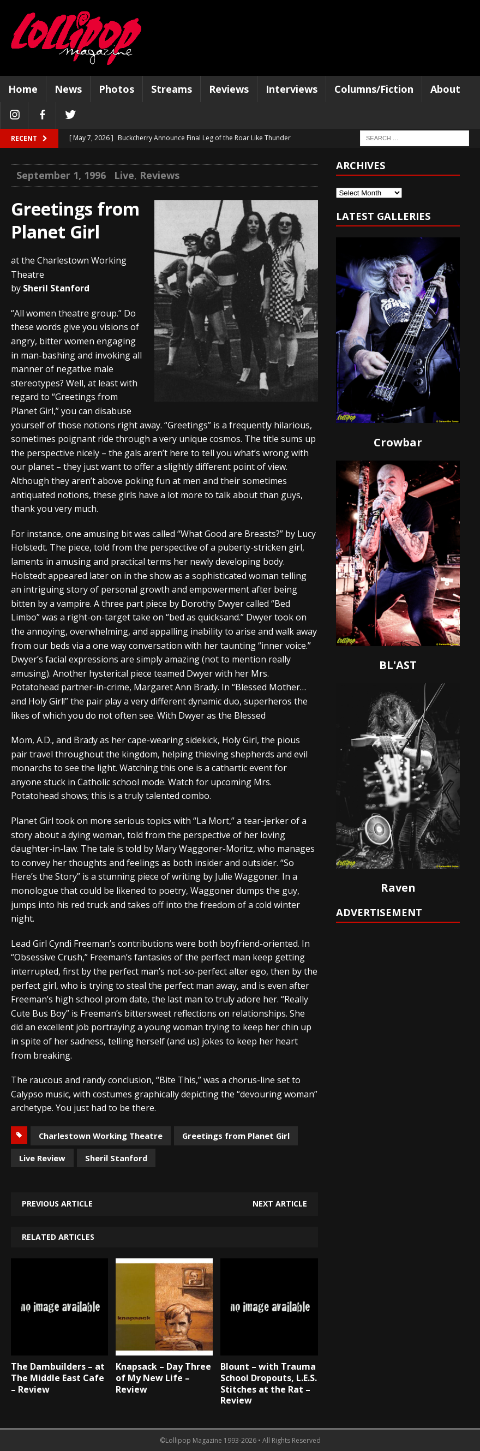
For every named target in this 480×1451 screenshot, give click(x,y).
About (445, 88)
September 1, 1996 (61, 175)
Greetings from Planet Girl (236, 1135)
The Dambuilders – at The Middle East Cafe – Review (58, 1377)
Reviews (229, 88)
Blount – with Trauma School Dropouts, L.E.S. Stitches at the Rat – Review (268, 1383)
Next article (280, 1203)
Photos (116, 88)
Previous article (57, 1203)
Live (124, 175)
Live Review (42, 1158)
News (68, 88)
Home (23, 88)
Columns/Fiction (373, 88)
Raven (398, 887)
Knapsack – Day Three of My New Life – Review (163, 1377)
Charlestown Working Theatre (101, 1135)
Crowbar (398, 442)
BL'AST (398, 665)
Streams (171, 88)
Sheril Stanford (116, 1158)
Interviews (291, 88)
